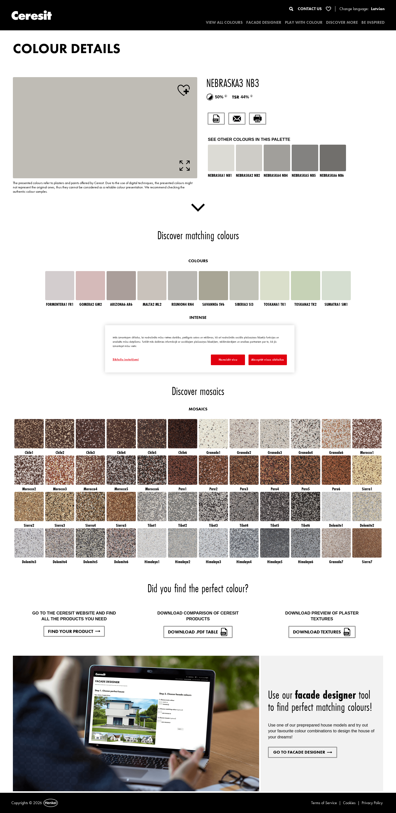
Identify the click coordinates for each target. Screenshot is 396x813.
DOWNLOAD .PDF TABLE (198, 632)
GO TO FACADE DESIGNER (302, 752)
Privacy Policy (372, 802)
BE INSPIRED (373, 22)
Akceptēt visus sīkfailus (267, 359)
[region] (199, 348)
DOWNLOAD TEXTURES (322, 632)
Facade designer (263, 22)
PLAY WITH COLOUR (304, 22)
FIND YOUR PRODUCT (74, 631)
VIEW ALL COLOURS (224, 22)
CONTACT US (310, 8)
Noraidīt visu (228, 359)
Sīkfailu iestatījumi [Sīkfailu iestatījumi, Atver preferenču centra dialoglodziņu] (126, 359)
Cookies (349, 802)
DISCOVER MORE (342, 22)
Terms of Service (324, 802)
